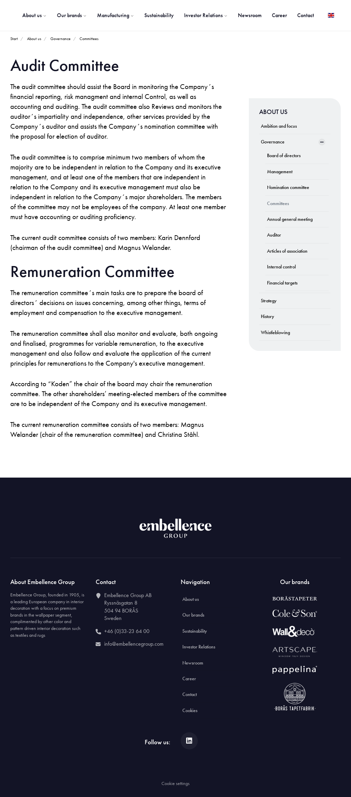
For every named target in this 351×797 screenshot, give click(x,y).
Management (279, 171)
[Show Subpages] (321, 142)
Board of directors (284, 155)
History (267, 316)
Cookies (189, 710)
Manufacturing (115, 15)
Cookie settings (175, 783)
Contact (305, 15)
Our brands (72, 15)
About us (34, 15)
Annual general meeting (290, 219)
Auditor (274, 235)
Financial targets (282, 283)
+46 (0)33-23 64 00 (126, 631)
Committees (278, 203)
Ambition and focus (279, 126)
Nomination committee (288, 187)
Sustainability (159, 15)
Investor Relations (206, 15)
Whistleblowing (275, 332)
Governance (273, 142)
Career (279, 15)
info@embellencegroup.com (134, 643)
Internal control (281, 267)
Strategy (269, 301)
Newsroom (250, 15)
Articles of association (287, 251)
